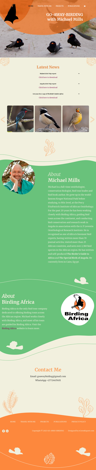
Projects (60, 6)
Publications (74, 6)
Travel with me (44, 6)
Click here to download (48, 77)
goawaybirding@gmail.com (51, 376)
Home (30, 6)
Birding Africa (9, 328)
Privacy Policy (79, 422)
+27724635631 (54, 380)
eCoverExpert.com (86, 431)
